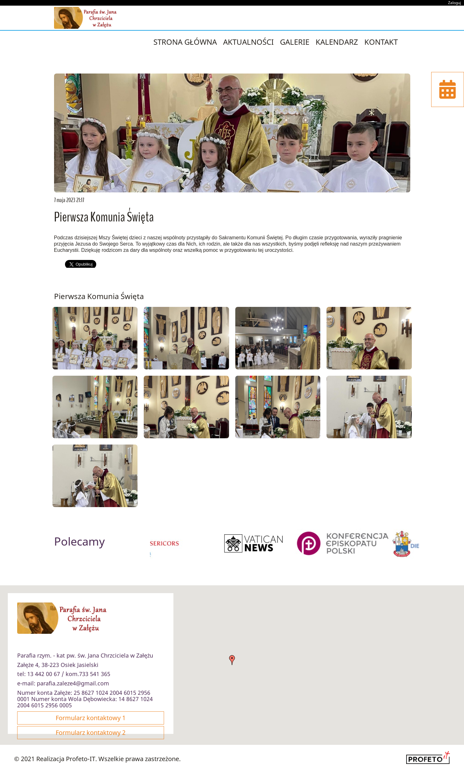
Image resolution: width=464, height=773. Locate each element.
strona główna (185, 42)
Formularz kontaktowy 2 (91, 732)
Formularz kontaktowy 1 (91, 718)
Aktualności (248, 42)
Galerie (294, 42)
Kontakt (381, 42)
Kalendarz (337, 42)
